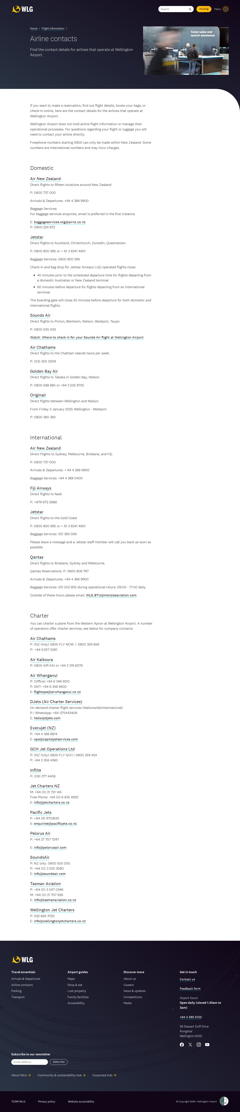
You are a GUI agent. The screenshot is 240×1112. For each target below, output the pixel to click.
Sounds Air (40, 315)
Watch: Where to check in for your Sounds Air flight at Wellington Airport (87, 337)
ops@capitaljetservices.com (56, 739)
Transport (18, 997)
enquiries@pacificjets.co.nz (55, 823)
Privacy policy (46, 1101)
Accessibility (76, 1003)
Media (128, 1003)
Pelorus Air (40, 833)
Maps (71, 979)
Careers (129, 985)
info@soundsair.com (50, 873)
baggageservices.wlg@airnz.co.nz (59, 222)
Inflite (35, 770)
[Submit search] (190, 9)
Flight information (53, 28)
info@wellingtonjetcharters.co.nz (60, 921)
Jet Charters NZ (45, 786)
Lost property (76, 991)
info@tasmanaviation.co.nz (55, 900)
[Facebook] (182, 1044)
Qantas (36, 557)
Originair (38, 395)
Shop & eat (74, 985)
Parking (203, 9)
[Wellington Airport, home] (22, 9)
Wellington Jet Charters (52, 910)
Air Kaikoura (41, 659)
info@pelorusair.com (50, 847)
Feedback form (190, 988)
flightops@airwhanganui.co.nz (57, 692)
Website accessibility (81, 1101)
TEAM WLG (18, 1101)
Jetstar (36, 237)
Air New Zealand (45, 178)
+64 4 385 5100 (191, 1017)
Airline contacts (22, 985)
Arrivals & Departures (25, 979)
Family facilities (78, 997)
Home (34, 28)
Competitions (133, 997)
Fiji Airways (40, 488)
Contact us (187, 979)
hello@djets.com (47, 718)
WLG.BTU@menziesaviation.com (111, 595)
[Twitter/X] (190, 1044)
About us (130, 979)
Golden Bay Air (44, 371)
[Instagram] (199, 1044)
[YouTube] (207, 1044)
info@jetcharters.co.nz (51, 802)
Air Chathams (43, 347)
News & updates (135, 991)
